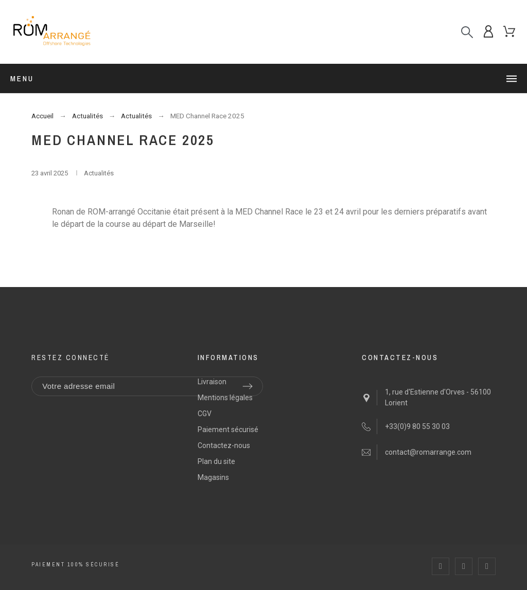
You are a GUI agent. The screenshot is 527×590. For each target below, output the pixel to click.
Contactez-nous (224, 445)
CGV (205, 413)
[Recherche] (467, 32)
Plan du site (216, 461)
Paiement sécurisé (228, 429)
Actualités (99, 173)
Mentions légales (225, 398)
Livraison (212, 382)
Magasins (213, 477)
